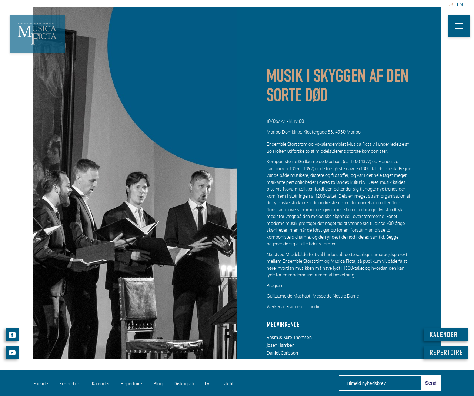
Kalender (101, 383)
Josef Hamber (280, 345)
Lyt (208, 383)
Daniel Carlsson (282, 353)
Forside (40, 383)
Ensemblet (70, 383)
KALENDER (444, 335)
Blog (158, 383)
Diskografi (184, 383)
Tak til (227, 383)
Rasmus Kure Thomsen (289, 337)
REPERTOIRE (446, 353)
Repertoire (131, 383)
